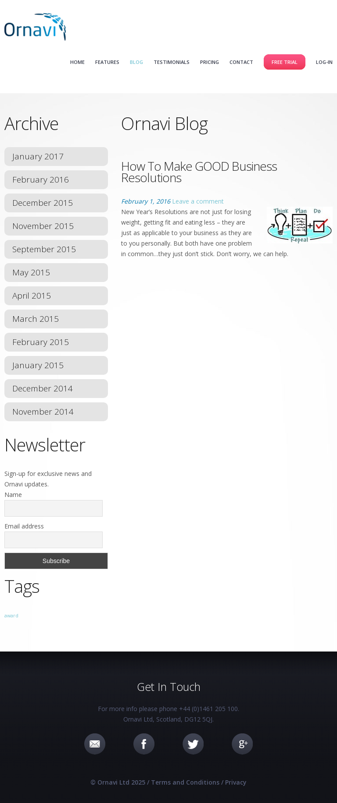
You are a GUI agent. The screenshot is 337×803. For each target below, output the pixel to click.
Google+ (242, 743)
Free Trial (285, 62)
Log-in (324, 62)
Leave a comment (198, 201)
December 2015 (42, 202)
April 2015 (31, 295)
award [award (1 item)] (11, 616)
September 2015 (44, 249)
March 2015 (35, 318)
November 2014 (43, 411)
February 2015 (40, 342)
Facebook (143, 743)
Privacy (236, 782)
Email (94, 743)
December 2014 (42, 388)
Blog (136, 62)
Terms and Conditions (185, 782)
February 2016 (40, 179)
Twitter (193, 743)
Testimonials (172, 62)
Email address (24, 526)
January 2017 (38, 156)
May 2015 (31, 272)
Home (77, 62)
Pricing (209, 62)
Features (107, 62)
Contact (241, 62)
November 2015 (43, 226)
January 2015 (38, 365)
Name (13, 494)
